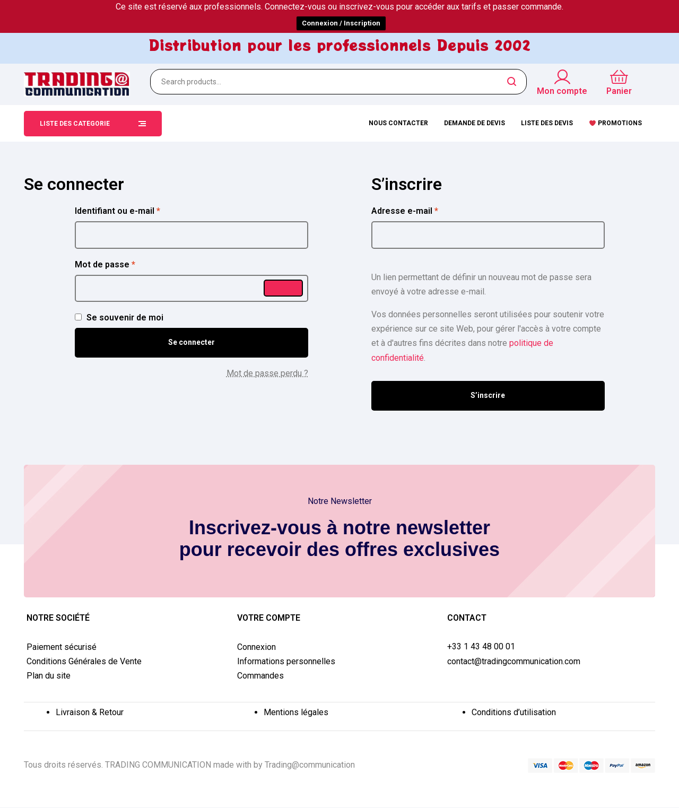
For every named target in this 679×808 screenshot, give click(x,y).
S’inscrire (488, 395)
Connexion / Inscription (341, 23)
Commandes (260, 676)
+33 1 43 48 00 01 (481, 647)
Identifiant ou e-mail (139, 210)
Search (512, 81)
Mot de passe (127, 263)
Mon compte (562, 91)
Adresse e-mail (426, 210)
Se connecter (191, 342)
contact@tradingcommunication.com (513, 661)
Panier (619, 91)
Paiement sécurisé (62, 647)
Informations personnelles (286, 661)
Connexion (256, 647)
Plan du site (49, 676)
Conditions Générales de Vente (84, 661)
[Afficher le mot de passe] (283, 288)
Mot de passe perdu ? (267, 373)
